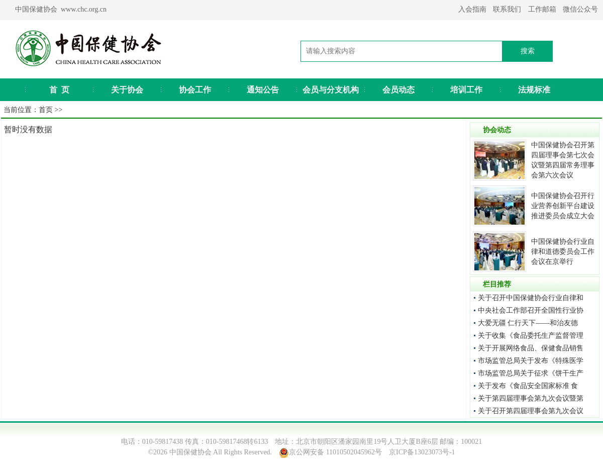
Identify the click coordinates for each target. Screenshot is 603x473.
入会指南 (472, 9)
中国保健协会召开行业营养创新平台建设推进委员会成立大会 (562, 206)
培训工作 (466, 89)
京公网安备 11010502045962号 (335, 452)
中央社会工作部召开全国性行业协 (530, 310)
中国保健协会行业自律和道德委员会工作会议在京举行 (562, 251)
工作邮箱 (542, 9)
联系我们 (507, 9)
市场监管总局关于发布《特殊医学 (530, 360)
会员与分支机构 (331, 89)
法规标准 (534, 89)
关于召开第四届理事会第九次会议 (530, 411)
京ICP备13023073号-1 (422, 452)
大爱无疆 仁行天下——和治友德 (528, 323)
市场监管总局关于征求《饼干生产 (530, 373)
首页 (46, 110)
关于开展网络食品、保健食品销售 (530, 348)
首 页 (59, 89)
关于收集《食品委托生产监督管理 (530, 335)
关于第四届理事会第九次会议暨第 (530, 398)
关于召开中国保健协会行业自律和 (530, 298)
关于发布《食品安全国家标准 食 (528, 386)
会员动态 (398, 89)
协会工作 (195, 89)
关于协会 (127, 89)
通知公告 (263, 89)
